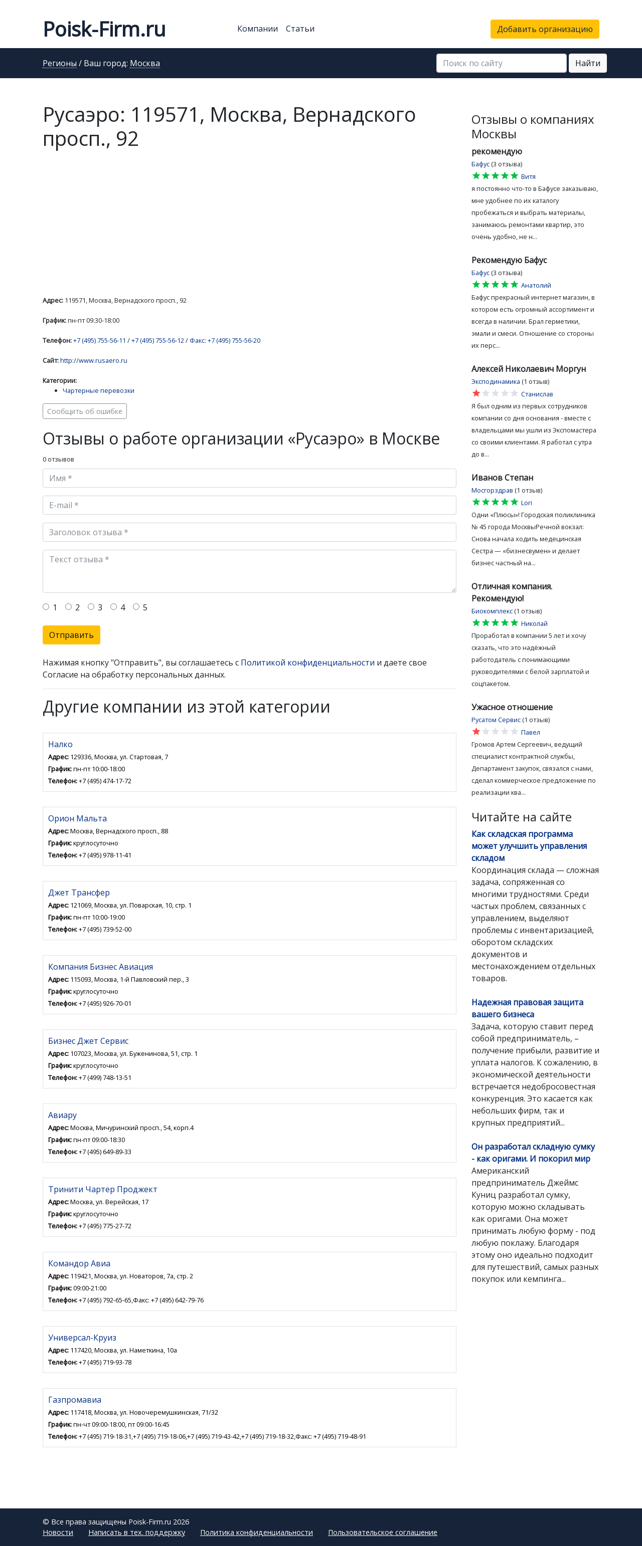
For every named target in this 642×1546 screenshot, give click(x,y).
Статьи (300, 28)
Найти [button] (587, 63)
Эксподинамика (495, 381)
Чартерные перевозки (98, 390)
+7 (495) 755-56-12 (157, 340)
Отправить (71, 634)
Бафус (480, 163)
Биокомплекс (492, 610)
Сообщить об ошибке (84, 411)
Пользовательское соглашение (382, 1532)
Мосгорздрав (492, 490)
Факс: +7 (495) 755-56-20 (225, 340)
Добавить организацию (545, 29)
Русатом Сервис (496, 719)
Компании (257, 28)
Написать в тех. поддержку (136, 1532)
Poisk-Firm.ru (104, 29)
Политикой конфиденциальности (308, 662)
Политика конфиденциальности (256, 1532)
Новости (58, 1532)
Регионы (60, 63)
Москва (145, 63)
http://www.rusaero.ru (93, 360)
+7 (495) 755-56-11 (99, 340)
